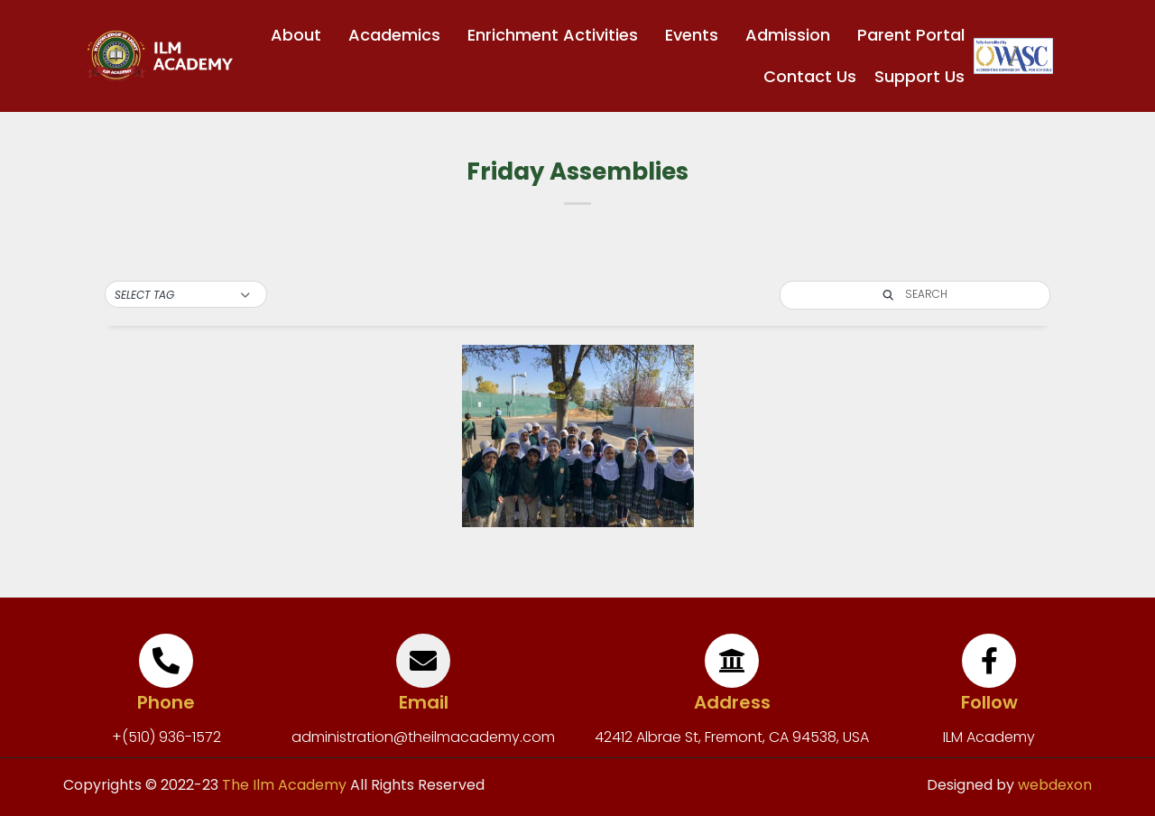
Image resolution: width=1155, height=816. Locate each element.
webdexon (1055, 784)
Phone (166, 702)
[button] (186, 295)
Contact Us (809, 76)
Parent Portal (911, 34)
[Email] (423, 661)
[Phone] (166, 661)
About (300, 34)
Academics (398, 34)
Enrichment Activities (557, 34)
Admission (792, 34)
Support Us (919, 76)
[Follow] (989, 661)
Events (696, 34)
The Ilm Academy (282, 784)
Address (732, 702)
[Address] (732, 661)
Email (423, 702)
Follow (989, 702)
